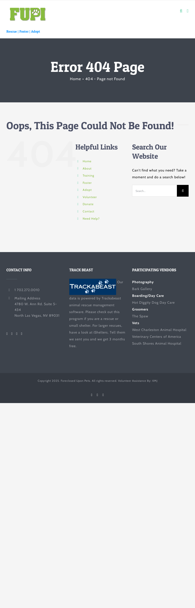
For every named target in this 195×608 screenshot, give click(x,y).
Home (87, 161)
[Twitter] (12, 333)
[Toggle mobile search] (181, 11)
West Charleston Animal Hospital (159, 330)
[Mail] (22, 333)
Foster (24, 31)
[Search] (183, 191)
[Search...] (154, 191)
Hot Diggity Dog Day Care (153, 302)
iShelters (101, 332)
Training (88, 175)
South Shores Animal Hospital (156, 343)
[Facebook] (7, 333)
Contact (88, 211)
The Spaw (140, 316)
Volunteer (90, 197)
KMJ (154, 380)
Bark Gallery (142, 289)
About (87, 168)
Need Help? (91, 219)
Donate (88, 204)
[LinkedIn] (17, 333)
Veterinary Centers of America (156, 337)
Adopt (35, 31)
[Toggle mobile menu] (188, 11)
